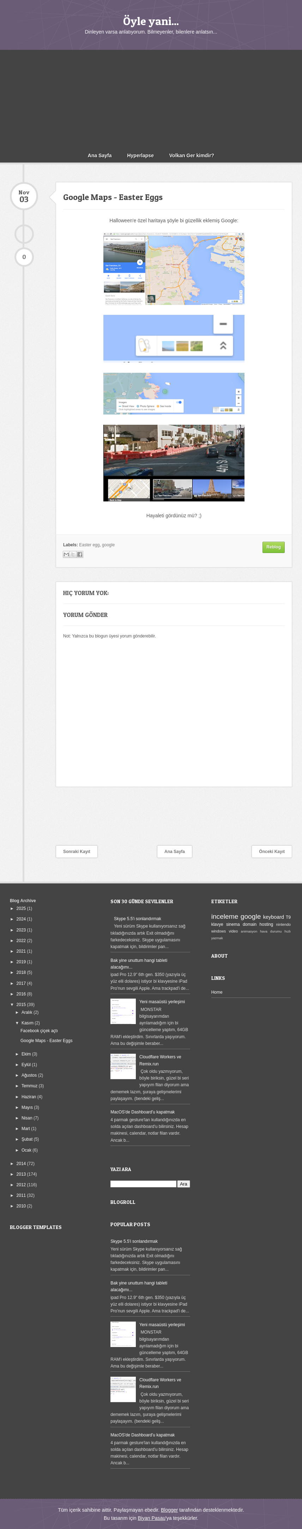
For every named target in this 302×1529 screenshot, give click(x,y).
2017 (22, 983)
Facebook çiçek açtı (39, 1030)
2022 (22, 940)
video (233, 931)
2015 (22, 1004)
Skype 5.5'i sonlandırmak (137, 918)
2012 (22, 1184)
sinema (233, 924)
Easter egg (89, 544)
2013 (22, 1174)
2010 (22, 1206)
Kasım (28, 1023)
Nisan (28, 1118)
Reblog (273, 547)
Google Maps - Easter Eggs (46, 1040)
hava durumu (271, 931)
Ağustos (30, 1075)
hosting (266, 924)
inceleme (224, 916)
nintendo (283, 924)
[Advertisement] (151, 99)
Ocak (27, 1150)
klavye (217, 924)
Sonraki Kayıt (76, 851)
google (108, 544)
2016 (22, 994)
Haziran (29, 1096)
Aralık (28, 1012)
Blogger (169, 1510)
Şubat (28, 1139)
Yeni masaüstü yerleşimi (162, 1001)
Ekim (27, 1054)
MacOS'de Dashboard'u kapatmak (142, 1112)
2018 (22, 972)
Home (217, 992)
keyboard (273, 917)
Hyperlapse (140, 155)
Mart (26, 1128)
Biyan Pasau (151, 1518)
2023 (22, 930)
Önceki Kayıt (272, 851)
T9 (288, 917)
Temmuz (30, 1085)
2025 (22, 908)
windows (218, 931)
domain (249, 924)
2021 (22, 951)
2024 (22, 919)
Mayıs (28, 1107)
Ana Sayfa (100, 155)
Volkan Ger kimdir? (191, 155)
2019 (22, 961)
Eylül (27, 1064)
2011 (22, 1195)
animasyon (249, 931)
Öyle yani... (151, 21)
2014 (22, 1163)
